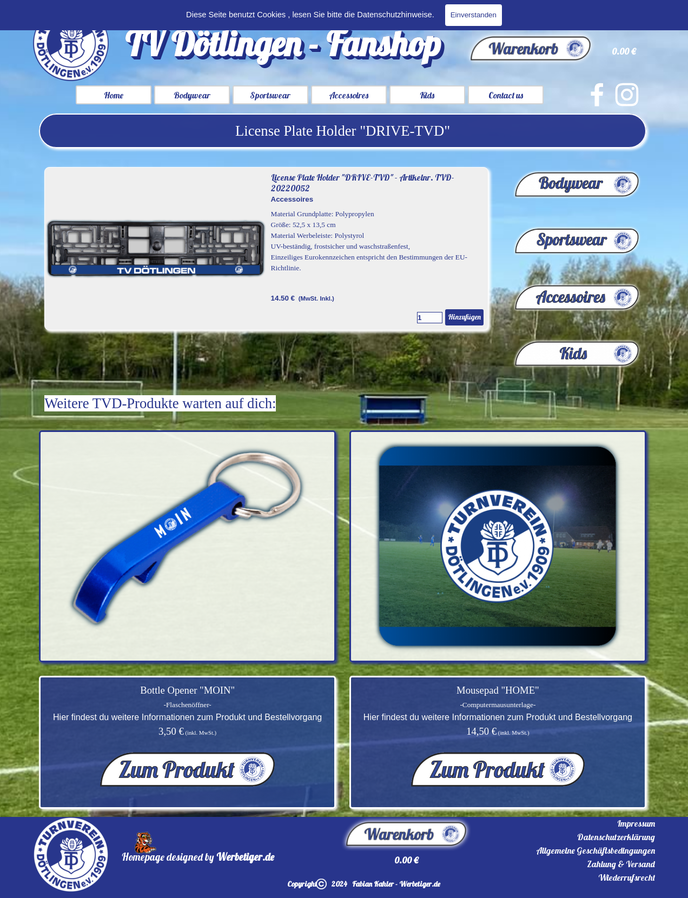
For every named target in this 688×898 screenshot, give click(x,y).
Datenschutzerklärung (616, 837)
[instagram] (626, 94)
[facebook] (597, 94)
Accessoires (348, 95)
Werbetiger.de (245, 856)
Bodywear (192, 95)
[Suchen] (541, 14)
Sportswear (270, 95)
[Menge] (429, 317)
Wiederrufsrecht (626, 877)
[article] (266, 248)
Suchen (634, 14)
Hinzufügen (464, 316)
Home (113, 95)
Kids (427, 95)
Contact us (505, 95)
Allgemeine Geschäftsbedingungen (595, 850)
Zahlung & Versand (621, 864)
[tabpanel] (342, 131)
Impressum (636, 823)
